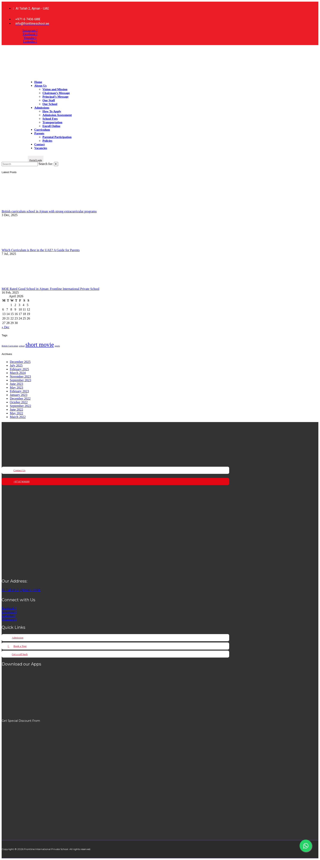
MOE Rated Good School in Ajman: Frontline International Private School (50, 289)
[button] (35, 159)
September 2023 (20, 380)
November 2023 (20, 376)
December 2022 (20, 398)
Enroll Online (51, 126)
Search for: (46, 164)
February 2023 (19, 391)
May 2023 (16, 387)
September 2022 (20, 406)
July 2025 (16, 365)
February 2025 (19, 369)
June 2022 (16, 409)
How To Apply (51, 111)
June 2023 (16, 384)
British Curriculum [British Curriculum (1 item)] (10, 346)
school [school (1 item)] (22, 346)
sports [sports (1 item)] (57, 346)
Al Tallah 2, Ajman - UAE (21, 590)
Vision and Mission (54, 89)
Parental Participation (57, 137)
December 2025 (20, 362)
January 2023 (18, 395)
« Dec (5, 327)
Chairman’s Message (56, 93)
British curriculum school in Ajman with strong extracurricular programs (49, 211)
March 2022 (18, 417)
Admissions (41, 107)
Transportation (52, 122)
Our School (49, 104)
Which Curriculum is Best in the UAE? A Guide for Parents (41, 250)
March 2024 (18, 373)
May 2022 (16, 413)
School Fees (50, 118)
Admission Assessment (57, 115)
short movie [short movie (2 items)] (40, 344)
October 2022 (19, 402)
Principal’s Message (55, 96)
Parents (39, 133)
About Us (40, 85)
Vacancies (40, 148)
